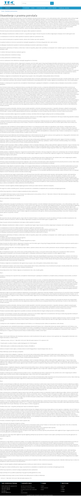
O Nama (42, 486)
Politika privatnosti (44, 487)
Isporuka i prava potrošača (26, 486)
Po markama (26, 8)
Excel (33, 8)
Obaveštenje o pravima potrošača (11, 11)
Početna (2, 11)
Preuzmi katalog (24, 492)
